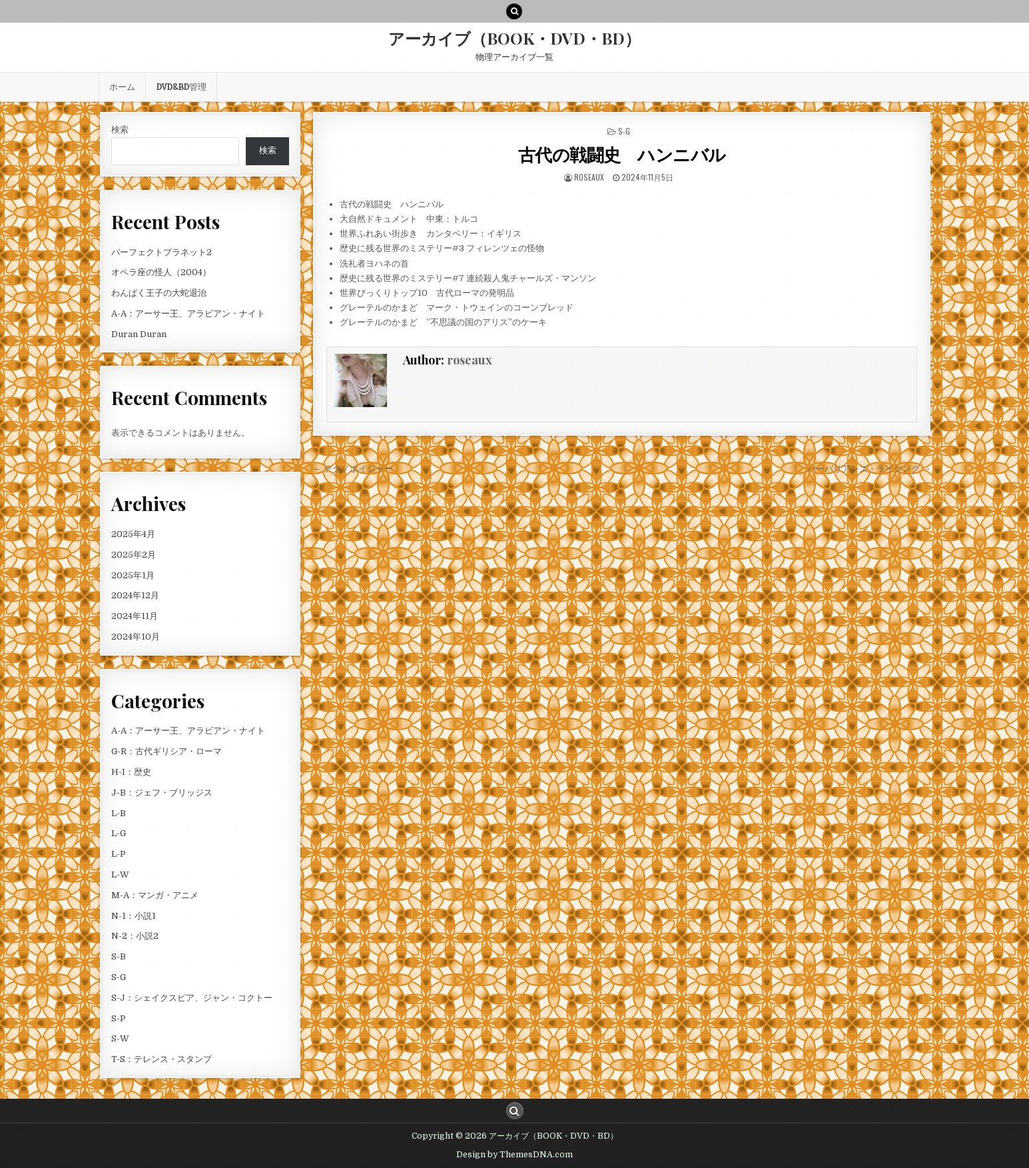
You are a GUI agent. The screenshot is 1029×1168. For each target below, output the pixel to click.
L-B (118, 813)
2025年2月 (133, 555)
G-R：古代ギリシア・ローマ (166, 751)
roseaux (589, 177)
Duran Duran (139, 334)
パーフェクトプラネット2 (161, 252)
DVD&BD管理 (181, 86)
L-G (118, 833)
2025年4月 (133, 534)
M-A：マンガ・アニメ (154, 895)
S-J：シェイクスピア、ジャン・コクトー (191, 998)
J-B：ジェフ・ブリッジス (161, 793)
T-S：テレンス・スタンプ (161, 1059)
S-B (118, 956)
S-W (120, 1038)
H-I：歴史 (131, 772)
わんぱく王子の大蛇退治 (158, 293)
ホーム (122, 86)
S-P (118, 1018)
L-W (120, 874)
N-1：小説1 (133, 916)
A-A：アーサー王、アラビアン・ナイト (188, 313)
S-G (624, 131)
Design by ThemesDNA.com (514, 1154)
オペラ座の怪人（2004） (161, 272)
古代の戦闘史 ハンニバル (622, 154)
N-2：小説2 (135, 936)
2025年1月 (133, 575)
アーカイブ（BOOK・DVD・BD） (514, 38)
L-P (118, 854)
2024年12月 (135, 595)
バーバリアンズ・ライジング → (868, 469)
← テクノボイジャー (353, 469)
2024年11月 (134, 616)
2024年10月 (135, 637)
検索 (120, 130)
